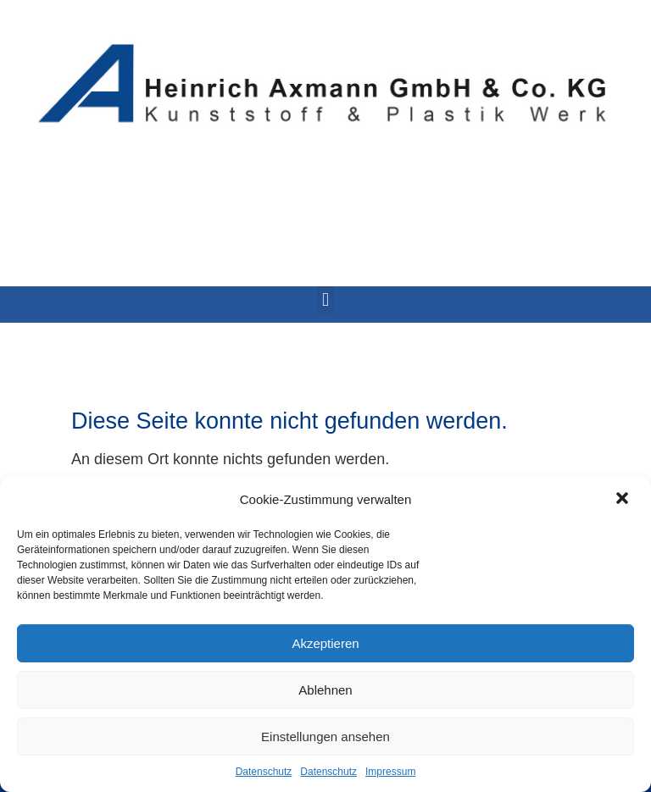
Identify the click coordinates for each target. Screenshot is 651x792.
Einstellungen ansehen (325, 736)
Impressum (390, 772)
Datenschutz (264, 772)
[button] (624, 500)
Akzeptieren (325, 643)
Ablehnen (325, 690)
